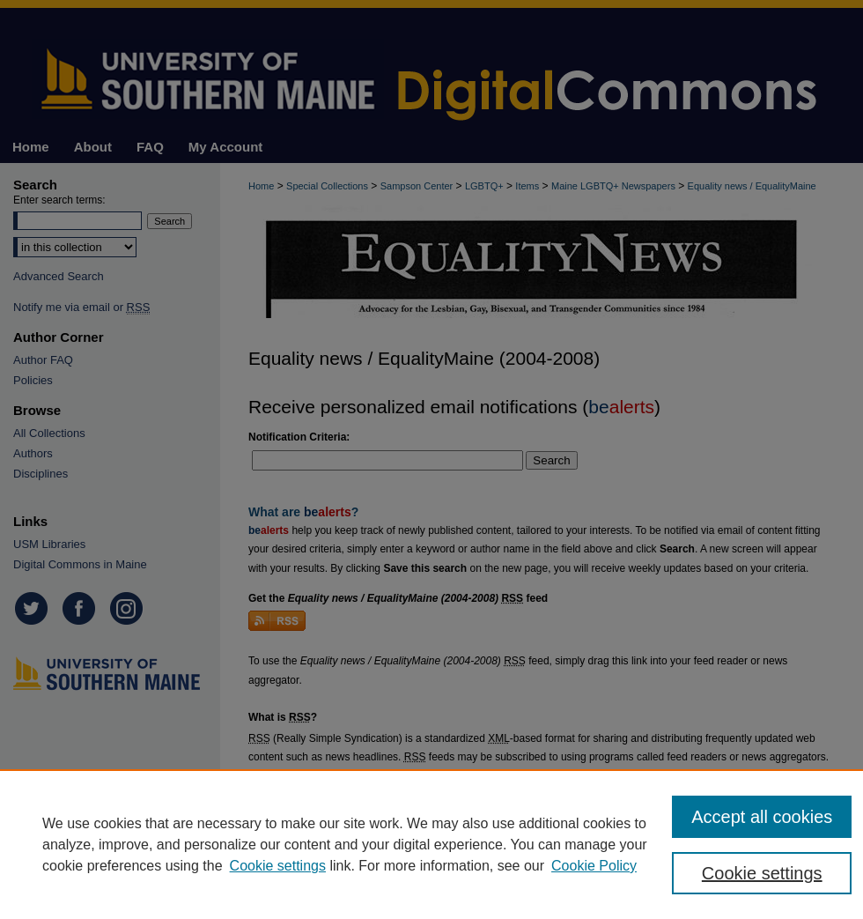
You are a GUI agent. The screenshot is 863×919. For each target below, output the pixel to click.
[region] (431, 844)
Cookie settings (278, 865)
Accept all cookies (761, 816)
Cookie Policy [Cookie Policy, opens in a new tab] (594, 865)
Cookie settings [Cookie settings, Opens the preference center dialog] (762, 873)
